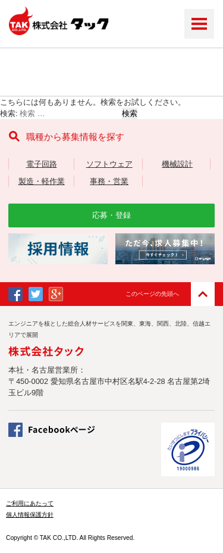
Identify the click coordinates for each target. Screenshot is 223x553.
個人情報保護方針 (30, 514)
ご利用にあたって (30, 503)
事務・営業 (109, 181)
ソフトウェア (109, 164)
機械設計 (177, 164)
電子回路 (41, 164)
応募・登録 (111, 215)
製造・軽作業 (41, 181)
